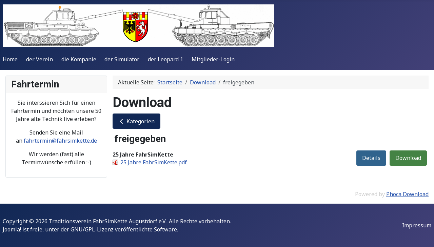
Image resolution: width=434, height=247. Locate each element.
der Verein (39, 59)
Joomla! (12, 229)
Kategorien (136, 121)
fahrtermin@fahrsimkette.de (60, 140)
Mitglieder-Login (213, 59)
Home (10, 59)
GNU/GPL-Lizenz (92, 229)
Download (408, 158)
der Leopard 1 (165, 59)
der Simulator (121, 59)
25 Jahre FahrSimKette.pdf (153, 162)
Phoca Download (407, 194)
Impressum (416, 225)
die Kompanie (78, 59)
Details (371, 158)
